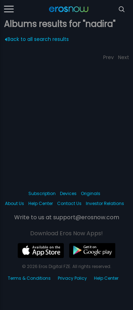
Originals (90, 193)
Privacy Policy (72, 278)
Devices (68, 193)
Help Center (40, 203)
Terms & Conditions (29, 278)
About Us (14, 203)
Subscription (42, 193)
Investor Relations (105, 203)
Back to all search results (37, 39)
